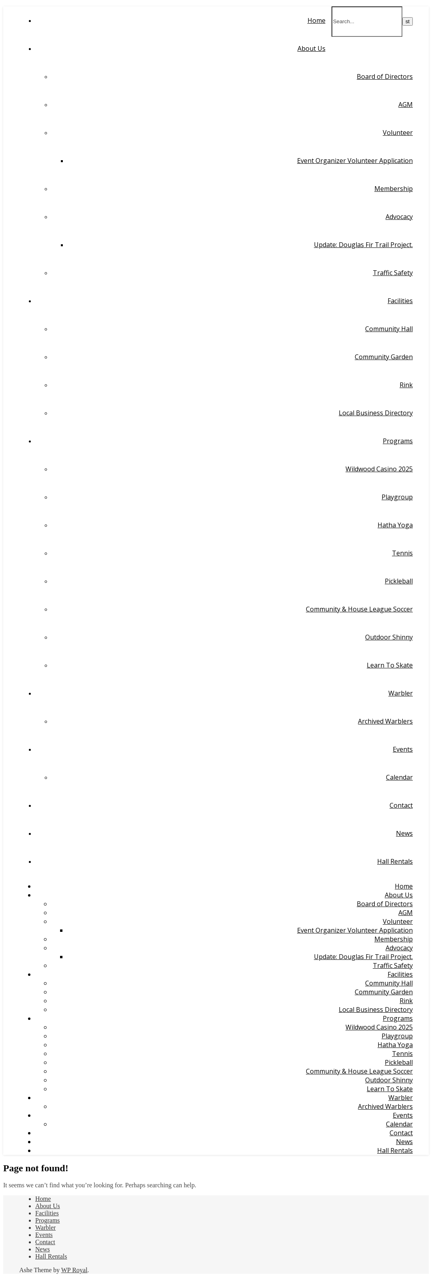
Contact (401, 805)
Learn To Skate (390, 665)
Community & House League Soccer (359, 609)
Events (403, 749)
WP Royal (74, 1270)
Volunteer (398, 132)
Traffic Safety (393, 272)
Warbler (400, 693)
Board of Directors (385, 76)
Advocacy (399, 216)
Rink (406, 384)
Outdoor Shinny (389, 637)
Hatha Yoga (395, 525)
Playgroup (397, 497)
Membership (393, 188)
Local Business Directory (376, 412)
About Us (311, 48)
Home (316, 20)
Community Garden (384, 356)
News (404, 833)
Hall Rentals (395, 861)
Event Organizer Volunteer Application (355, 160)
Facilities (400, 300)
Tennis (402, 553)
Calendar (399, 777)
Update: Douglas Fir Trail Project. (363, 244)
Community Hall (389, 328)
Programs (398, 440)
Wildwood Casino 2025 (379, 469)
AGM (405, 104)
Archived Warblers (385, 721)
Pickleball (399, 581)
